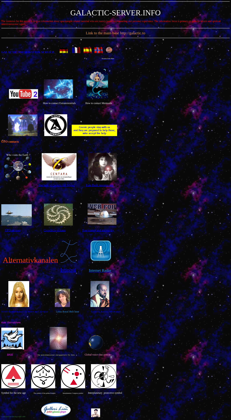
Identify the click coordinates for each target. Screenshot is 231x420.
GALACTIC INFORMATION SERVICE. (29, 52)
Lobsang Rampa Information (106, 311)
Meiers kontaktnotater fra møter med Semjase (24, 311)
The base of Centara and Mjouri (56, 185)
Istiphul (68, 270)
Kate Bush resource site (99, 185)
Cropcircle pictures (55, 230)
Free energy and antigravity (98, 230)
